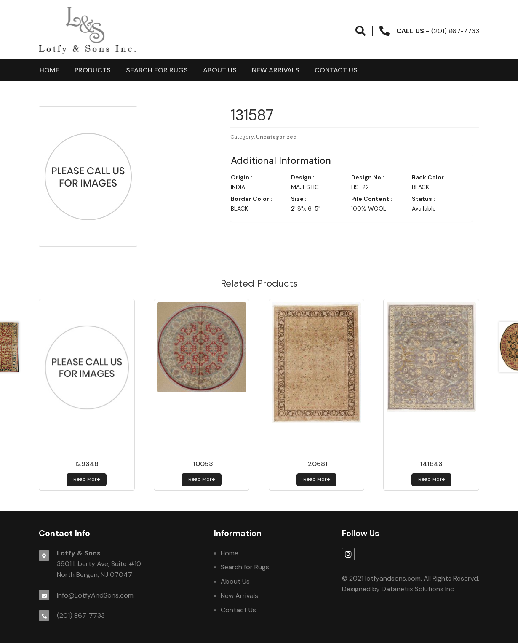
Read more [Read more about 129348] (86, 479)
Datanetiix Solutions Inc (418, 588)
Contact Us (336, 70)
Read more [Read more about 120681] (316, 479)
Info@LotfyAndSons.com (95, 595)
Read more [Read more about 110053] (201, 479)
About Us (220, 70)
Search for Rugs (157, 70)
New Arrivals (275, 70)
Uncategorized (276, 136)
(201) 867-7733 (81, 615)
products (93, 70)
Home (49, 70)
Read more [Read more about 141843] (431, 479)
